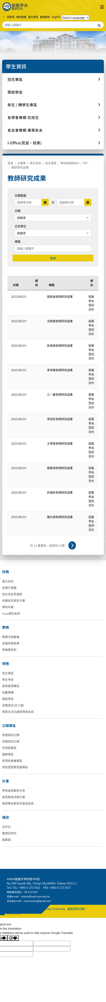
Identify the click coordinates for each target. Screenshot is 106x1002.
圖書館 (6, 839)
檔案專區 (8, 754)
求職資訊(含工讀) (13, 705)
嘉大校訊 (8, 581)
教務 (5, 627)
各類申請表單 (10, 643)
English (56, 17)
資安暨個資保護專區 (15, 767)
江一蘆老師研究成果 (60, 394)
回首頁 (11, 17)
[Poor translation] (13, 938)
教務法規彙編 (10, 636)
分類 (17, 211)
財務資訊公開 (10, 734)
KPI (85, 163)
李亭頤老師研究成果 (60, 370)
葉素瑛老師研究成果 (60, 468)
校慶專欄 (8, 692)
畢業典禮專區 (10, 685)
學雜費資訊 (9, 649)
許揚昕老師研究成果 (60, 492)
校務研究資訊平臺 (13, 600)
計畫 (5, 780)
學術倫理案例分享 (13, 790)
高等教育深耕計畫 (13, 796)
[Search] (53, 24)
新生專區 (8, 673)
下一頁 (72, 545)
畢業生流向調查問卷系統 (18, 711)
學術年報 (8, 606)
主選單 (21, 163)
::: (4, 17)
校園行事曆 (9, 587)
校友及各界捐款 (12, 594)
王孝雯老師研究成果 (60, 443)
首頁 (10, 163)
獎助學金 (15, 92)
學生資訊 (35, 163)
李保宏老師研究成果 (60, 419)
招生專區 (51, 163)
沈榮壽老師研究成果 (60, 321)
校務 (5, 571)
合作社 (6, 826)
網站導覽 (21, 17)
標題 (17, 241)
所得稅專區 (9, 747)
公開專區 (9, 725)
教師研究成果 (20, 167)
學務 (5, 663)
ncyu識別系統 (11, 613)
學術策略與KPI (70, 163)
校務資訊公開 (10, 741)
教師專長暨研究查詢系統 (18, 803)
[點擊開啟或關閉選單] (102, 7)
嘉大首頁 (33, 17)
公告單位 (20, 226)
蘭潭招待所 (9, 833)
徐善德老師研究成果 (60, 345)
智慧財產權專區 (12, 760)
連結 (5, 817)
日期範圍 (20, 195)
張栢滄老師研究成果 (60, 296)
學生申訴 (8, 679)
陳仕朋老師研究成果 (60, 517)
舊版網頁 (45, 17)
